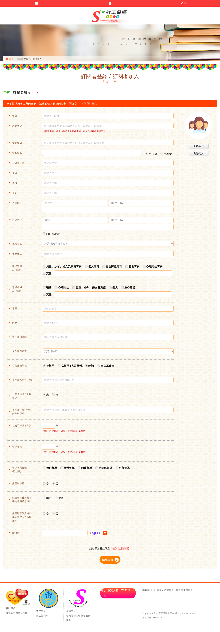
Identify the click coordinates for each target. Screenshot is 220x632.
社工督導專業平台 (110, 16)
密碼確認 (17, 144)
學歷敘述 (17, 255)
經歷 (14, 324)
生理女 (166, 154)
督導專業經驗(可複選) (19, 470)
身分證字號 (18, 164)
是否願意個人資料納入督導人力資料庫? (21, 518)
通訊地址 (17, 221)
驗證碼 (15, 534)
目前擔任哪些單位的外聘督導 (21, 413)
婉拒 (59, 498)
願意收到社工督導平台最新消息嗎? (21, 500)
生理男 (151, 154)
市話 (14, 194)
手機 (14, 184)
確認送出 (107, 561)
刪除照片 (199, 155)
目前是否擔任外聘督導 (21, 397)
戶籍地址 (17, 204)
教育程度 (17, 245)
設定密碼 (17, 127)
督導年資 (17, 447)
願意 (47, 498)
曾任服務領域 (19, 338)
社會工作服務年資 (21, 426)
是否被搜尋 (18, 484)
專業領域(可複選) (17, 290)
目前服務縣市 (19, 352)
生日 (14, 174)
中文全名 (17, 154)
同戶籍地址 (51, 234)
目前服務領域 (19, 366)
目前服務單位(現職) (22, 381)
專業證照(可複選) (17, 269)
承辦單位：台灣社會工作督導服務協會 (79, 606)
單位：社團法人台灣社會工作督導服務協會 (170, 591)
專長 (14, 309)
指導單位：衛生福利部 (48, 604)
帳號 (14, 117)
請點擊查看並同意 (110, 549)
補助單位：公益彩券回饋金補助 (18, 603)
